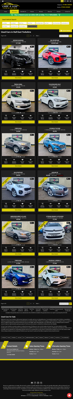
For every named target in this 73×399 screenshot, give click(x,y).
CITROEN (4, 337)
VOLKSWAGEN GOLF (55, 84)
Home (5, 11)
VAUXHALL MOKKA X (55, 260)
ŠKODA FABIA (18, 84)
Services (41, 11)
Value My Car (23, 11)
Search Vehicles (32, 26)
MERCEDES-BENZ (30, 337)
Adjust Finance (66, 30)
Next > (37, 35)
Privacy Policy (33, 392)
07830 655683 (65, 7)
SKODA (52, 337)
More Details (18, 77)
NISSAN (41, 337)
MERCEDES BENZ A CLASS (18, 216)
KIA (24, 337)
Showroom (14, 11)
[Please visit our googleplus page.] (70, 1)
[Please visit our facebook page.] (65, 1)
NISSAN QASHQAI (18, 40)
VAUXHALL (57, 337)
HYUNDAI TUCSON (54, 128)
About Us (50, 11)
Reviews (58, 11)
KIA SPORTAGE (54, 40)
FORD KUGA (18, 128)
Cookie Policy (40, 392)
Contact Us (67, 11)
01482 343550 (67, 5)
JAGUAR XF (54, 172)
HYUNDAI (14, 337)
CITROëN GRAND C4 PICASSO (54, 216)
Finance (32, 11)
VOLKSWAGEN (65, 337)
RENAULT (47, 337)
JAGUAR (19, 337)
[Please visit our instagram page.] (67, 1)
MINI (37, 337)
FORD (8, 337)
